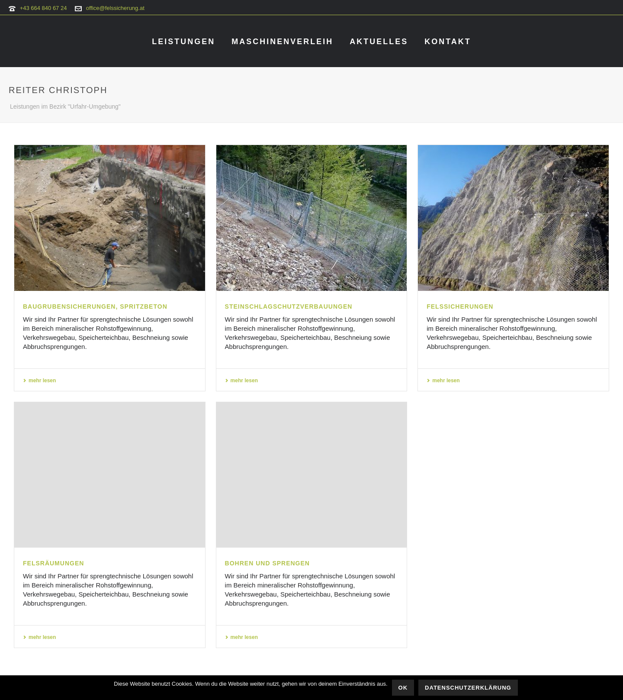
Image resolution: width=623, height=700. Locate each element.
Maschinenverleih (282, 41)
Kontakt (447, 41)
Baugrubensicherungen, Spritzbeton (95, 306)
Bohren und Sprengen (267, 563)
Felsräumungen (53, 563)
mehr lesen (39, 380)
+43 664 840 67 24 (43, 8)
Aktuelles (379, 41)
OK (403, 687)
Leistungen (183, 41)
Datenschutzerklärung (468, 687)
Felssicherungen (460, 306)
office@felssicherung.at (115, 8)
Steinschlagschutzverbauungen (289, 306)
